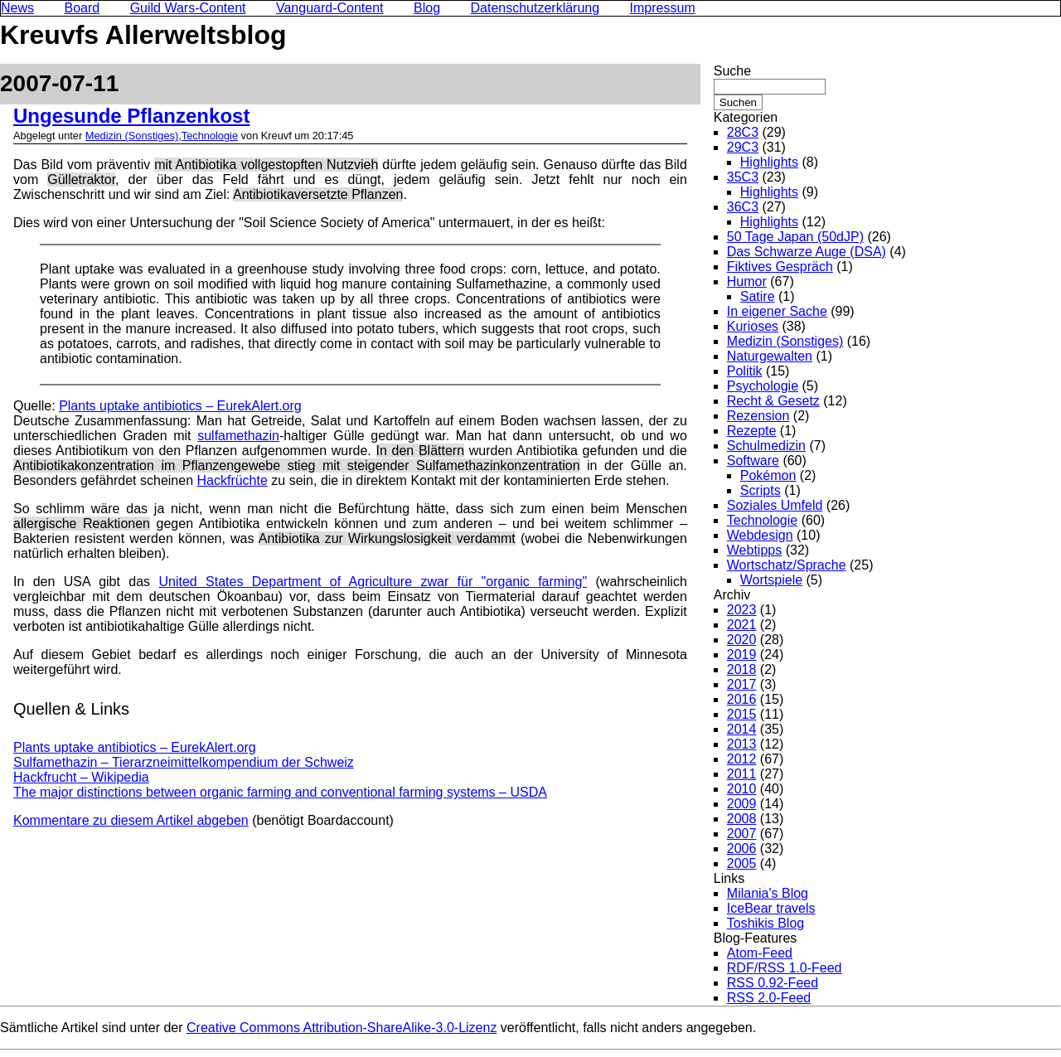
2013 (742, 744)
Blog (427, 8)
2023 (742, 610)
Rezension (758, 416)
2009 (742, 804)
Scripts (760, 490)
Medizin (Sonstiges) (131, 135)
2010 (742, 789)
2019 (742, 654)
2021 (742, 625)
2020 (742, 640)
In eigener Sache (777, 311)
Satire (757, 296)
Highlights (769, 162)
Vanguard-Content (330, 8)
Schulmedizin (766, 446)
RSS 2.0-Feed (769, 998)
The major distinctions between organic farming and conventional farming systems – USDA (280, 792)
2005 (742, 863)
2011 (742, 774)
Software (753, 460)
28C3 (742, 132)
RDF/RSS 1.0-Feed (784, 968)
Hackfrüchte (231, 480)
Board (81, 8)
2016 (742, 699)
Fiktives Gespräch (780, 266)
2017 (742, 684)
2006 (742, 848)
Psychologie (762, 386)
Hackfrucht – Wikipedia (81, 777)
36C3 (742, 207)
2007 (742, 834)
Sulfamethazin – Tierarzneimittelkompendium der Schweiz (183, 762)
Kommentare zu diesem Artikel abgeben (131, 820)
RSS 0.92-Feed (772, 983)
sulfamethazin (238, 436)
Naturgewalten (769, 356)
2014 (742, 729)
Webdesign (760, 535)
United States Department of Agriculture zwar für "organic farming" (372, 582)
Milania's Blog (767, 893)
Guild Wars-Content (188, 8)
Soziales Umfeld (775, 505)
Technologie (210, 135)
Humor (747, 281)
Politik (745, 371)
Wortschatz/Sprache (786, 565)
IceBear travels (771, 908)
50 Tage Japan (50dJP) (795, 237)
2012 (742, 759)
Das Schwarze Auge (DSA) (806, 252)
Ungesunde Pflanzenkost (131, 115)
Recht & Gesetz (773, 401)
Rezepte (752, 431)
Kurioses (752, 326)
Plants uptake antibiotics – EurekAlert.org (180, 406)
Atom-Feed (759, 953)
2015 (742, 714)
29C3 (742, 147)
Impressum (662, 8)
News (17, 8)
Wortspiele (771, 580)
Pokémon (768, 475)
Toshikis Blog (765, 923)
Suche (732, 71)
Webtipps (754, 550)
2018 (742, 669)
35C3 (742, 177)
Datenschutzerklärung (535, 8)
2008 (742, 819)
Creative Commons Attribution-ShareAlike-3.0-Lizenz (342, 1028)
